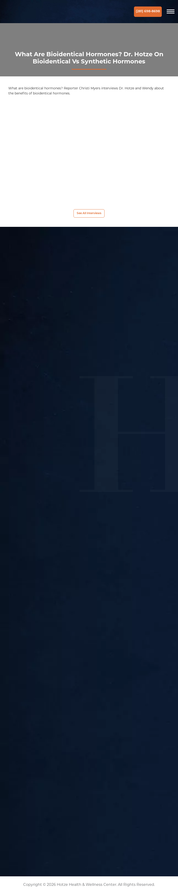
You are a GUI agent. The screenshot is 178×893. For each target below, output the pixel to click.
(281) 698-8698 (148, 11)
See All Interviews (89, 213)
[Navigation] (171, 11)
